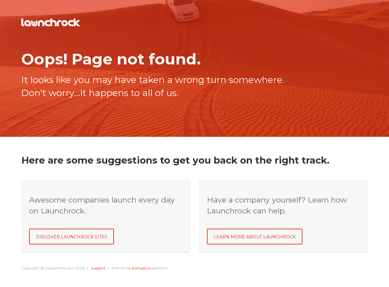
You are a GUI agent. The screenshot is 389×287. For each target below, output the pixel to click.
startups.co (141, 268)
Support (98, 268)
